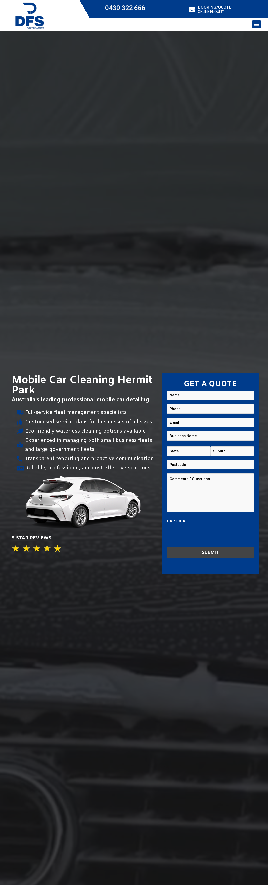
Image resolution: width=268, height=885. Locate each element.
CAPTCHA (176, 523)
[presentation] (204, 537)
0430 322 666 (125, 8)
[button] (256, 24)
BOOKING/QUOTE (215, 7)
